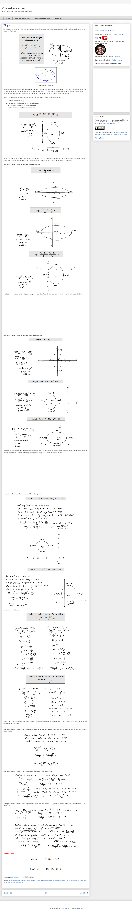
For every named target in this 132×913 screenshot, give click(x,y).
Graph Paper (109, 31)
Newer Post (8, 893)
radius (13, 882)
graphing (62, 880)
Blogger (80, 908)
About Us (58, 18)
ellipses (43, 880)
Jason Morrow (64, 908)
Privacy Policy (99, 138)
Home (8, 18)
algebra (11, 880)
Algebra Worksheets (42, 18)
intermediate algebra (72, 880)
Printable (101, 31)
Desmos (117, 56)
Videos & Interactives (22, 18)
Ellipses (49, 85)
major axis (83, 880)
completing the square (28, 880)
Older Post (84, 893)
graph (57, 880)
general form (50, 880)
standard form (20, 882)
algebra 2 (17, 880)
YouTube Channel (117, 34)
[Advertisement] (20, 90)
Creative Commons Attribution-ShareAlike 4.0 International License (111, 133)
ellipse (38, 880)
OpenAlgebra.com (109, 123)
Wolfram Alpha (117, 60)
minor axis (7, 882)
